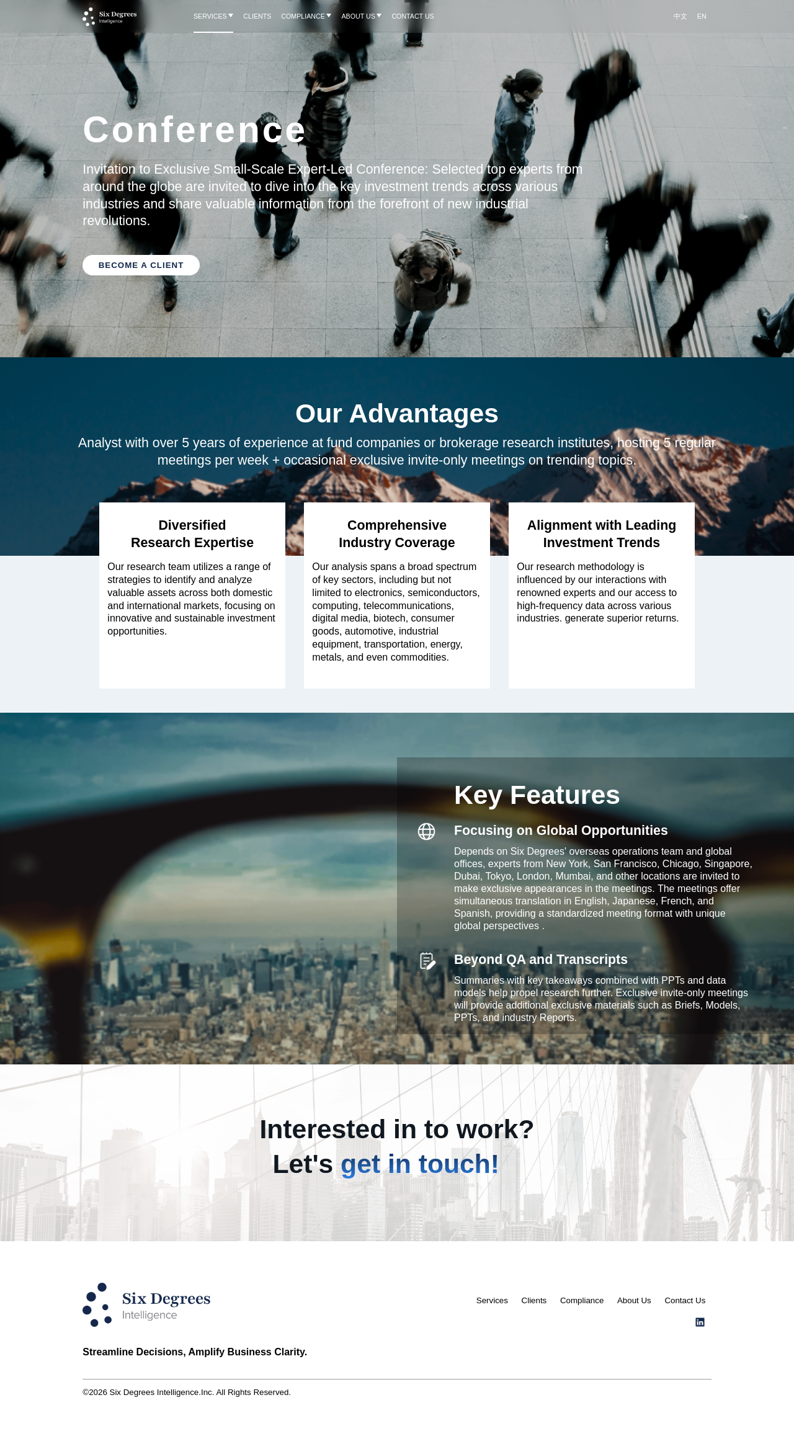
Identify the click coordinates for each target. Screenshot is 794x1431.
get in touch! (420, 1164)
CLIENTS (257, 16)
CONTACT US (412, 16)
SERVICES (210, 16)
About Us (634, 1300)
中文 (680, 16)
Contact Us (684, 1300)
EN (702, 16)
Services (492, 1300)
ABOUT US (358, 16)
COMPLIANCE (302, 16)
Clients (534, 1300)
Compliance (582, 1300)
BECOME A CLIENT (141, 265)
